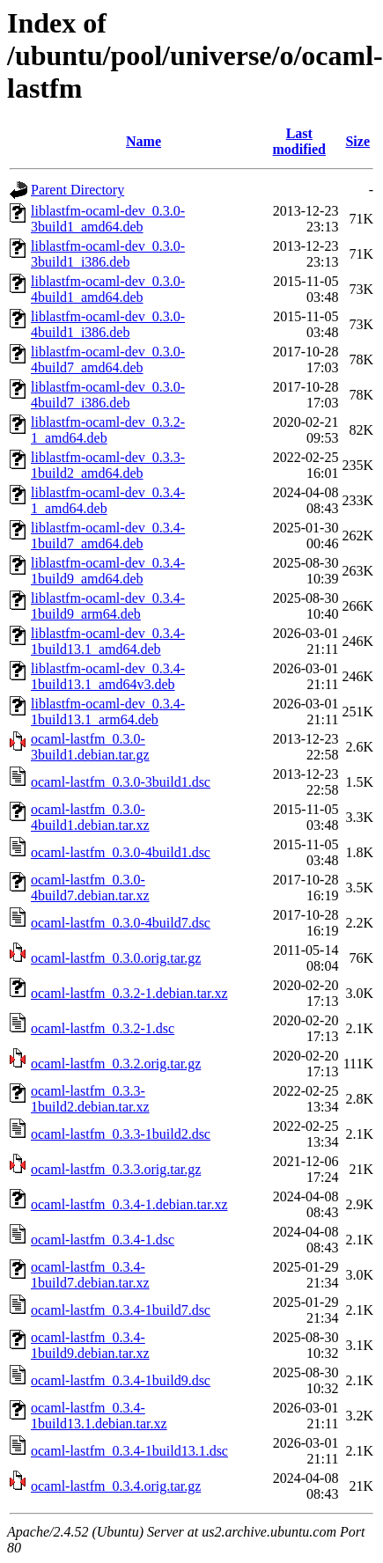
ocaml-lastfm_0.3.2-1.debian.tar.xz (129, 993)
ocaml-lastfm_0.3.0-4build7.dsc (120, 922)
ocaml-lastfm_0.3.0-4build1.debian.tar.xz (90, 817)
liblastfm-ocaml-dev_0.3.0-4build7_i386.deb (108, 394)
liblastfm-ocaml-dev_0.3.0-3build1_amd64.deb (108, 218)
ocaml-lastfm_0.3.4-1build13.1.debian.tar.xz (99, 1415)
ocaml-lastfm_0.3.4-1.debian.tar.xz (129, 1204)
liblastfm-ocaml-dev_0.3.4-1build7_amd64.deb (108, 535)
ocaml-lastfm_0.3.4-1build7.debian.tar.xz (90, 1274)
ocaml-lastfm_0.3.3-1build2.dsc (120, 1133)
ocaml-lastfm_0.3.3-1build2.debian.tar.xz (90, 1098)
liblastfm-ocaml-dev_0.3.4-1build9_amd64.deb (108, 570)
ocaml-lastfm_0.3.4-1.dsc (102, 1239)
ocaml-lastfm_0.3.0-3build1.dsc (120, 781)
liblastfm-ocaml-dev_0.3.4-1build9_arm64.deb (108, 606)
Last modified (299, 141)
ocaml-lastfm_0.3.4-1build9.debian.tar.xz (90, 1345)
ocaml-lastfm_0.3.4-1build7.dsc (120, 1309)
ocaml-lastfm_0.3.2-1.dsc (102, 1028)
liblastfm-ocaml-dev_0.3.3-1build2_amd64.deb (108, 465)
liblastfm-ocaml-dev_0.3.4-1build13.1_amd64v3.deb (108, 676)
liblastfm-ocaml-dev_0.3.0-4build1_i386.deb (108, 324)
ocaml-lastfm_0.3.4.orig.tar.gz (116, 1486)
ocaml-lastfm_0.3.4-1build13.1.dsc (129, 1450)
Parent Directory (77, 189)
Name (143, 141)
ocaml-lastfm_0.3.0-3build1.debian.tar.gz (90, 746)
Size (357, 141)
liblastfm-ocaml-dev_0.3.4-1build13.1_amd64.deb (108, 641)
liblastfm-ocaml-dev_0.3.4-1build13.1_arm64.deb (108, 711)
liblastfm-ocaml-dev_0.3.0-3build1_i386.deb (108, 253)
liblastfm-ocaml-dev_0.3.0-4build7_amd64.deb (108, 359)
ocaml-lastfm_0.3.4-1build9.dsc (120, 1380)
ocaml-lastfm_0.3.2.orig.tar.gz (116, 1063)
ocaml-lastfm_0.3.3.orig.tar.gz (116, 1169)
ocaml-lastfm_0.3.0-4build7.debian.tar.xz (90, 887)
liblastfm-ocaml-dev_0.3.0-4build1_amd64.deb (108, 289)
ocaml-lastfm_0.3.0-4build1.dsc (120, 852)
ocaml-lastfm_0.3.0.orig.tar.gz (116, 957)
